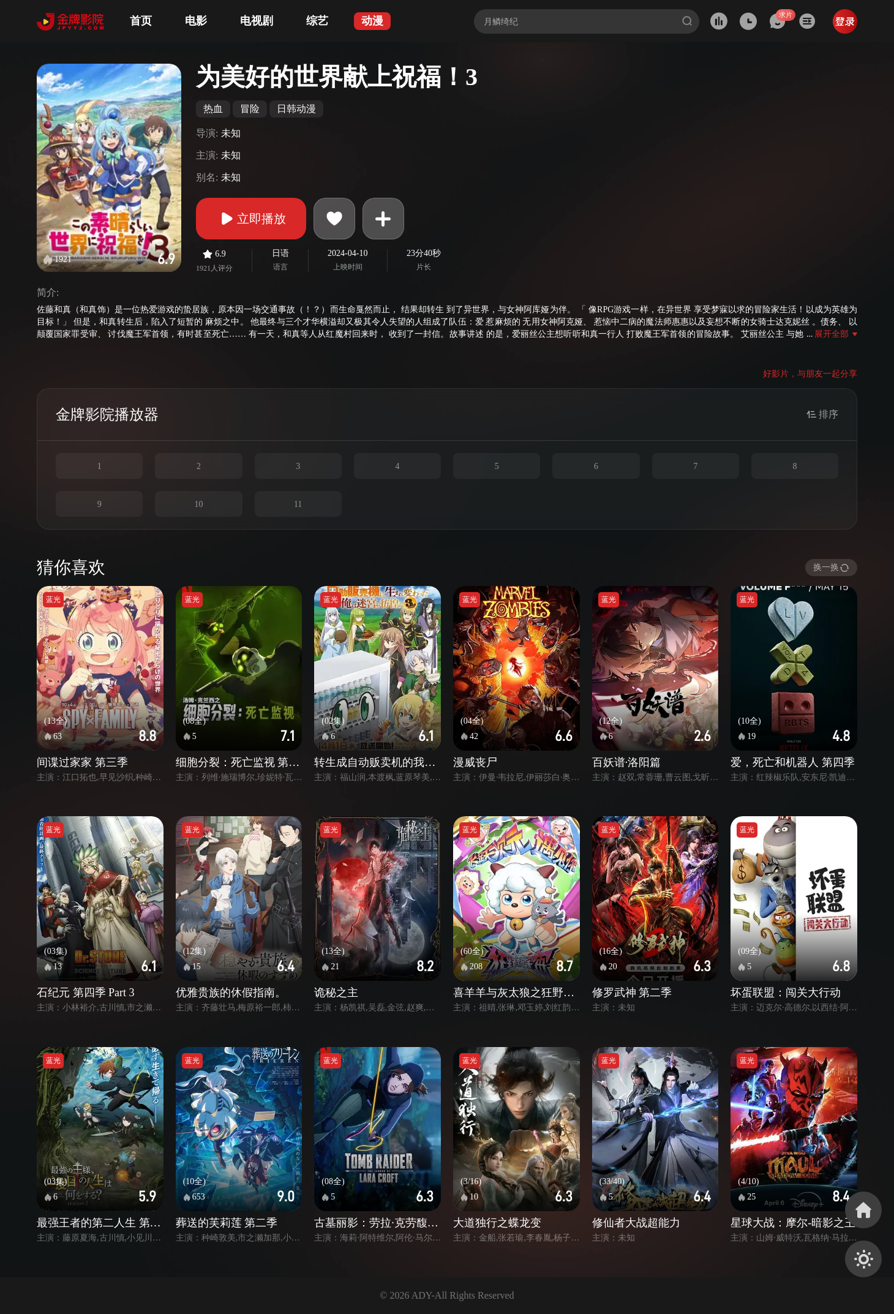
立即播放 (251, 218)
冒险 (250, 108)
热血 (213, 108)
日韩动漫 (296, 108)
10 (198, 504)
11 (298, 504)
